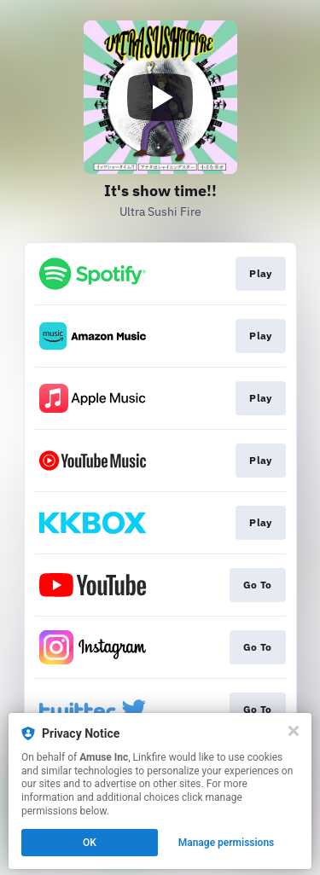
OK (89, 843)
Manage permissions (226, 843)
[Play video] (160, 97)
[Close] (293, 731)
